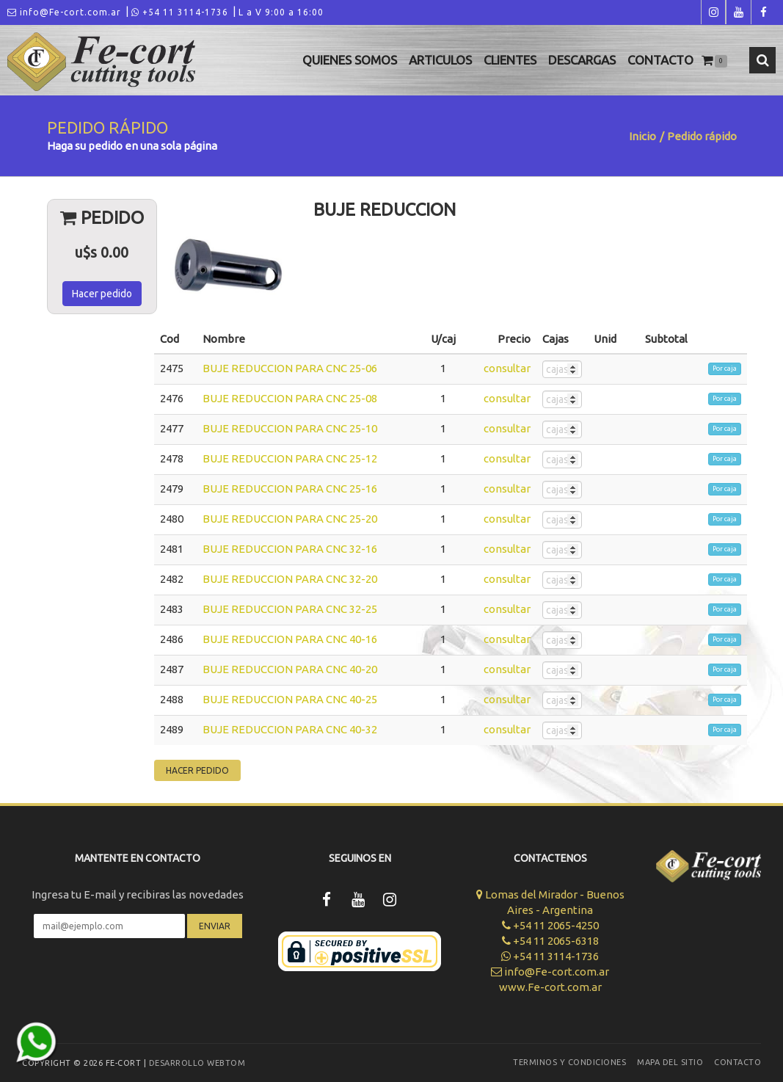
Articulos (440, 60)
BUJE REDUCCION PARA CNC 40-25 (290, 699)
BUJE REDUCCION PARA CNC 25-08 (290, 398)
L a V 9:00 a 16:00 (281, 12)
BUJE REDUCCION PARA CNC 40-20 (290, 669)
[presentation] (138, 981)
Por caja (725, 368)
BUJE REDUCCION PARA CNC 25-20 (290, 518)
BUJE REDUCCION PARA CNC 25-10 (290, 428)
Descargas (582, 60)
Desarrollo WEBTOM (197, 1063)
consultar (507, 368)
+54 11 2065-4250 (550, 925)
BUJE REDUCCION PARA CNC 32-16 (290, 548)
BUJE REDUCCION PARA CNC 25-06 (290, 368)
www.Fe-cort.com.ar (550, 987)
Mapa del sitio (670, 1062)
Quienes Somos (349, 60)
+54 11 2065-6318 (550, 940)
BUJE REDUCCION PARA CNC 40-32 (290, 729)
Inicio (642, 136)
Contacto (660, 60)
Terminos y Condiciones (569, 1062)
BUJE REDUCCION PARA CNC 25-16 (290, 488)
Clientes (510, 60)
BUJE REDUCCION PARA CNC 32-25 (290, 609)
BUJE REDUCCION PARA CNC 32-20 (290, 579)
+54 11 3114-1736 (179, 12)
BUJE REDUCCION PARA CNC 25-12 (290, 458)
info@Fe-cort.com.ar (64, 12)
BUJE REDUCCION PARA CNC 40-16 (290, 639)
